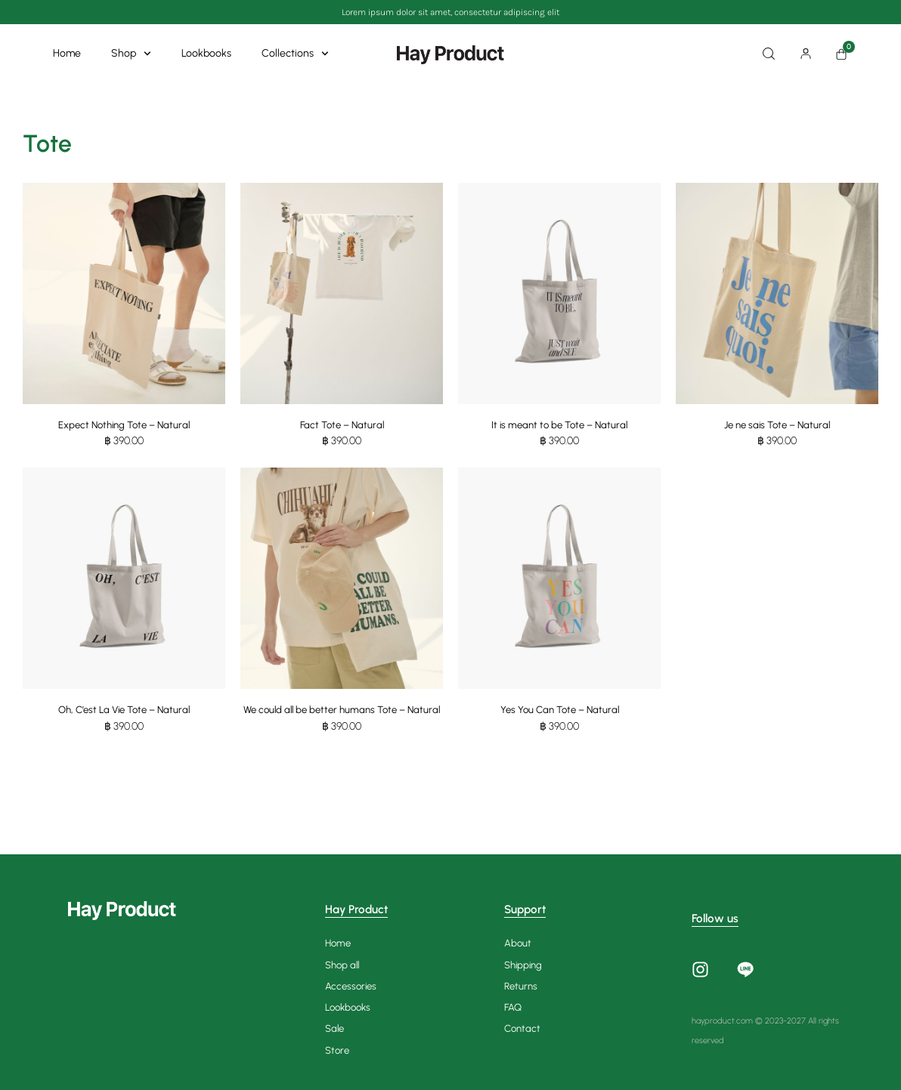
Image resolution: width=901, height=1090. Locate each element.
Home (67, 53)
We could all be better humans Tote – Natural (342, 717)
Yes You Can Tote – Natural (560, 711)
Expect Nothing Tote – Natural (124, 424)
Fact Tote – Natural (341, 424)
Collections (295, 53)
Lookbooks (206, 53)
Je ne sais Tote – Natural (777, 424)
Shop (131, 53)
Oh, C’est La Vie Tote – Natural (124, 711)
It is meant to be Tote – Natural (560, 424)
